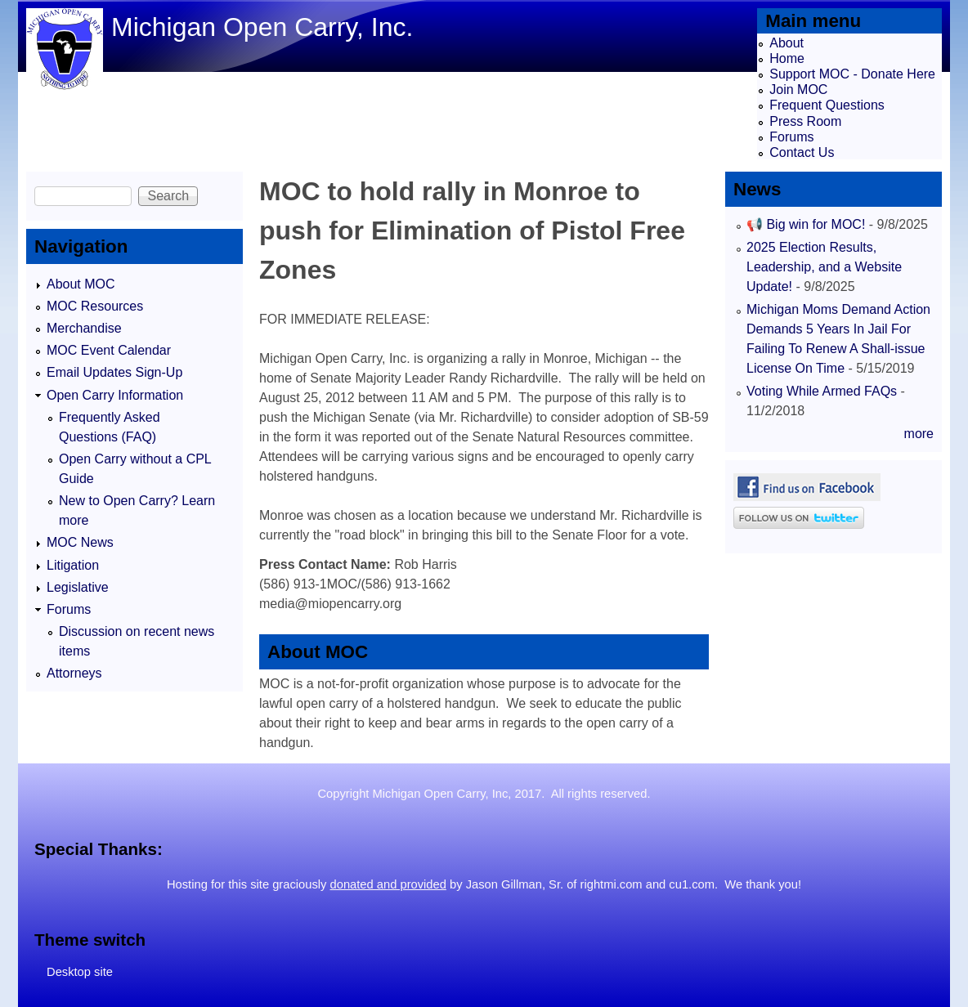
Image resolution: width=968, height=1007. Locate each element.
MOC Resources (95, 306)
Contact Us (801, 152)
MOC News (80, 542)
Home (786, 58)
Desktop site (80, 971)
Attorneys (74, 673)
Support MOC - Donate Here (852, 74)
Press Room (805, 121)
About (786, 43)
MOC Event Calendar (109, 350)
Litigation (73, 565)
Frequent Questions (827, 105)
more (919, 434)
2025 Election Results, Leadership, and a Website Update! (824, 266)
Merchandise (84, 328)
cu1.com (692, 884)
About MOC (81, 284)
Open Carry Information (115, 395)
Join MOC (798, 89)
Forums (791, 137)
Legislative (78, 587)
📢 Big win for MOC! (807, 224)
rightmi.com (611, 884)
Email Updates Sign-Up (114, 372)
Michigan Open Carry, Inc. (262, 27)
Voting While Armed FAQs (821, 391)
